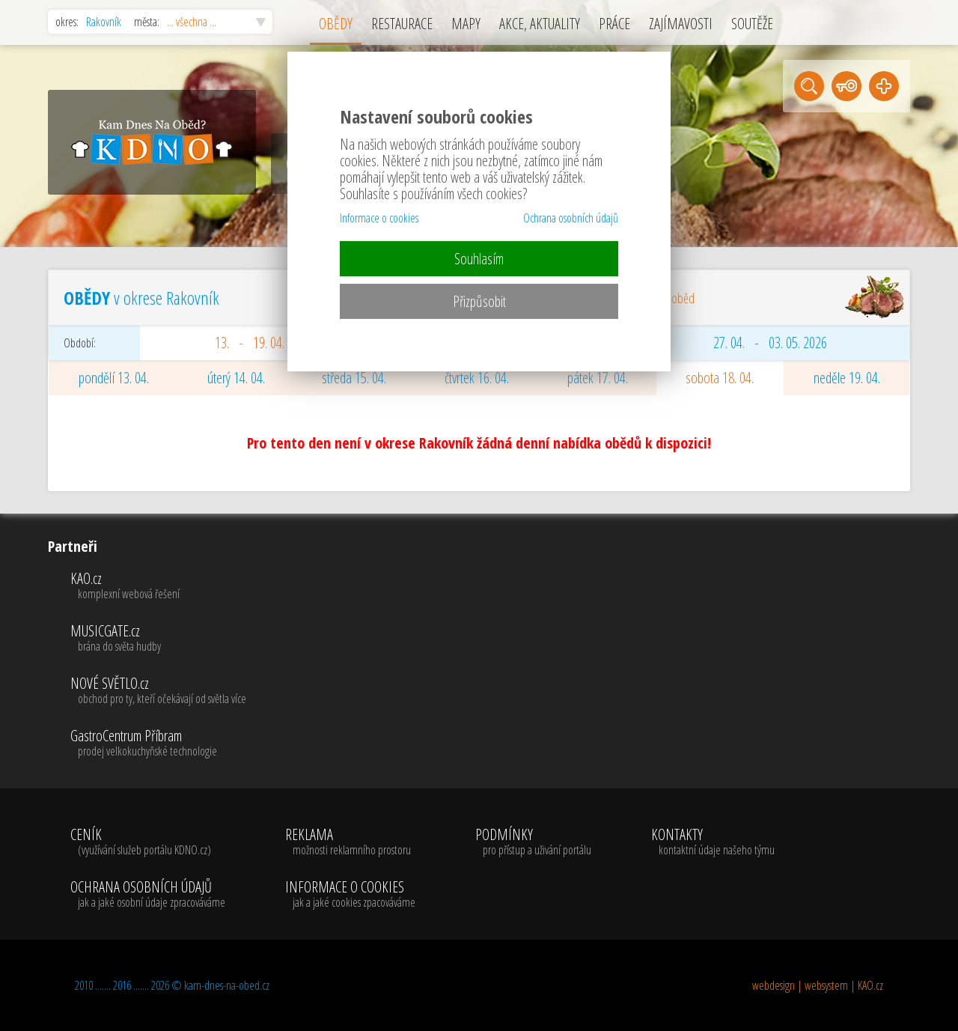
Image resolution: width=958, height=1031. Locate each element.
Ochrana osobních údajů (570, 218)
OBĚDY (336, 23)
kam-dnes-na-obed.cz (226, 985)
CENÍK (147, 842)
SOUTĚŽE (752, 23)
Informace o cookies (379, 218)
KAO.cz (158, 586)
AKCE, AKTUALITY (539, 23)
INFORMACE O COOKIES (350, 895)
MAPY (465, 23)
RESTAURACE (402, 23)
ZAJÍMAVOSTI (681, 23)
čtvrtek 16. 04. (477, 378)
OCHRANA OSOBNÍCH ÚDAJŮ (147, 895)
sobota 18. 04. (720, 378)
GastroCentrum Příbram (158, 743)
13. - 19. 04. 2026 (263, 342)
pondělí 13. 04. (114, 378)
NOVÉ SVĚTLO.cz (158, 691)
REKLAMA (350, 842)
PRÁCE (614, 23)
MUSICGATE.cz (158, 639)
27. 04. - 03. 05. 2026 (770, 342)
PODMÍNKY (533, 842)
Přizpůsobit (479, 301)
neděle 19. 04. (847, 378)
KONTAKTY (713, 842)
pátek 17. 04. (597, 378)
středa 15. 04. (354, 378)
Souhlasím (479, 259)
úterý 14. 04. (236, 378)
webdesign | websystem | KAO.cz (817, 985)
